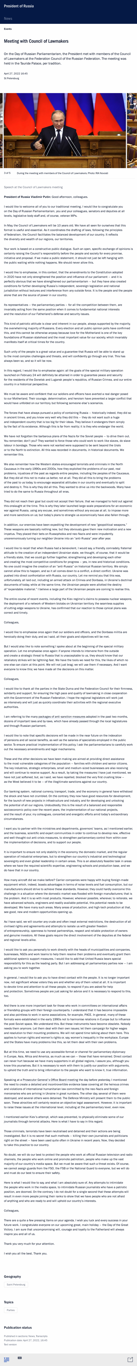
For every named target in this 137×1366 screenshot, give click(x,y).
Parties (11, 1310)
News (8, 18)
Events (8, 29)
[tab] (6, 1360)
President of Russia (19, 6)
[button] (127, 130)
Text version (10, 1344)
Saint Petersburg (16, 1284)
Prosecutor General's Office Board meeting (50, 1080)
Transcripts (41, 1336)
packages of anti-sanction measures (61, 717)
